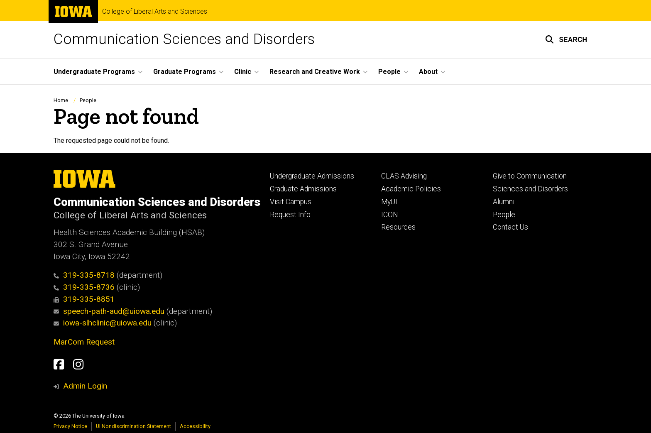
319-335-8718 (84, 275)
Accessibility (195, 426)
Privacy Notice (70, 426)
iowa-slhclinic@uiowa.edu (103, 323)
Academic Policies (411, 189)
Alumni (503, 202)
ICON (389, 214)
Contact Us (510, 227)
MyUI (389, 202)
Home (61, 100)
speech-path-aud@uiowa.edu (109, 311)
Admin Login (85, 386)
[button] (566, 39)
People (88, 100)
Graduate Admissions (303, 189)
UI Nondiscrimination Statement (133, 426)
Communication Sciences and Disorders (184, 39)
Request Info (290, 214)
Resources (398, 227)
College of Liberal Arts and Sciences (154, 11)
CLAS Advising (404, 176)
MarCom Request (84, 342)
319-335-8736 (84, 287)
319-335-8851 (84, 299)
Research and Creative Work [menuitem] (314, 72)
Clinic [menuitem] (242, 72)
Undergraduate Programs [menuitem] (94, 72)
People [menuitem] (389, 72)
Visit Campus (290, 202)
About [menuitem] (428, 72)
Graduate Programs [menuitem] (184, 72)
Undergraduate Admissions (312, 176)
